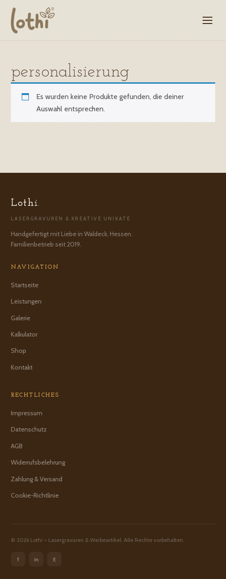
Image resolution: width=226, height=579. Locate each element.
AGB (17, 446)
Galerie (20, 318)
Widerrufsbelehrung (38, 462)
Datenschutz (29, 429)
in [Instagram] (36, 559)
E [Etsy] (54, 559)
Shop (18, 350)
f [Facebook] (18, 559)
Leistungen (26, 301)
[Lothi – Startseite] (33, 20)
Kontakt (22, 367)
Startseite (24, 285)
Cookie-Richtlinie (35, 495)
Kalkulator (24, 334)
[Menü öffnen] (207, 20)
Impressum (26, 413)
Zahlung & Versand (36, 479)
